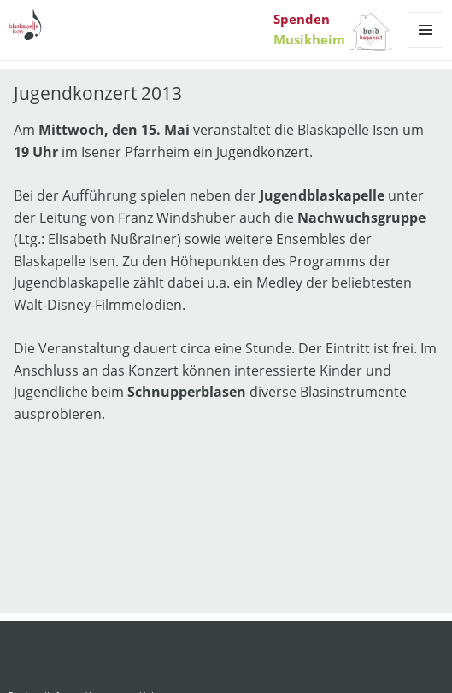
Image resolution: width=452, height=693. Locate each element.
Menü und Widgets (425, 47)
